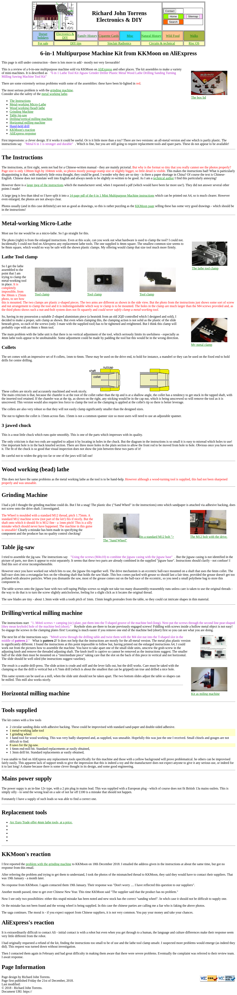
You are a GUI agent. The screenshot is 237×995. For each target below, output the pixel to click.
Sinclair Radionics (119, 43)
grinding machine (61, 90)
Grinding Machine (21, 111)
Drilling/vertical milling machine (31, 119)
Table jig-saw (18, 115)
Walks (194, 36)
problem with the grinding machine (48, 864)
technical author (163, 178)
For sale (43, 43)
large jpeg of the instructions (45, 185)
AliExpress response (23, 133)
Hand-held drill (19, 126)
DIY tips (75, 43)
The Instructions (20, 100)
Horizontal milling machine (27, 122)
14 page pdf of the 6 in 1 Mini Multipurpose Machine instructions (111, 195)
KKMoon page (144, 206)
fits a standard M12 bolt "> (138, 538)
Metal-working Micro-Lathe (28, 104)
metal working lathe (54, 94)
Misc (130, 36)
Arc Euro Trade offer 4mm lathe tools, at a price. (41, 822)
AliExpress (105, 69)
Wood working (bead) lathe (27, 108)
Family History (87, 36)
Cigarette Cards (109, 36)
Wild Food (172, 36)
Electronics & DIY (65, 35)
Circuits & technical (162, 43)
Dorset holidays (42, 35)
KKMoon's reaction (22, 129)
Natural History (151, 36)
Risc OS (194, 43)
